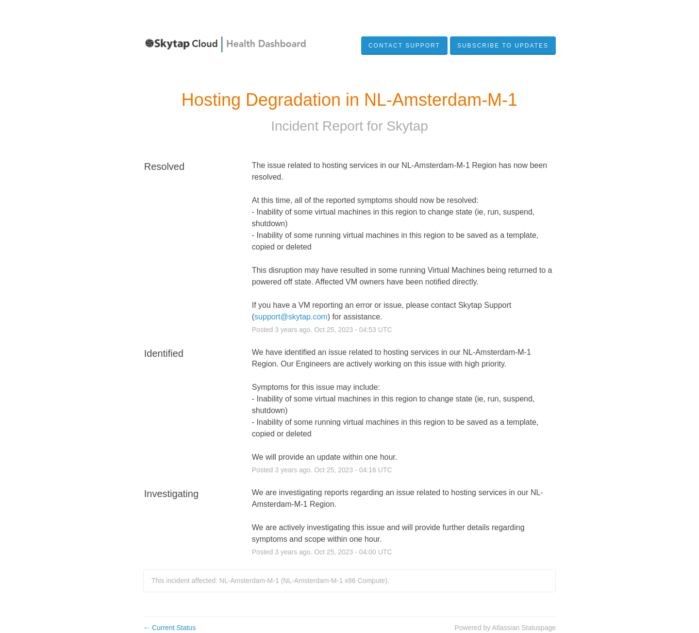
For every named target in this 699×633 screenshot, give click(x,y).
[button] (503, 45)
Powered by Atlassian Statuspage (505, 628)
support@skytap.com (291, 317)
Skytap (407, 125)
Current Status (169, 628)
